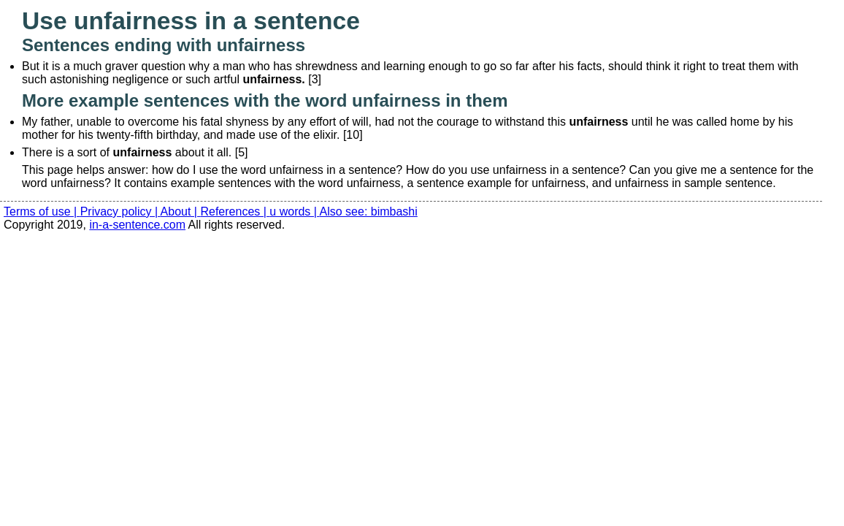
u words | (294, 211)
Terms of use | (42, 211)
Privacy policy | (120, 211)
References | (234, 211)
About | (181, 211)
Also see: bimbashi (369, 211)
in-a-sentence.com (137, 224)
